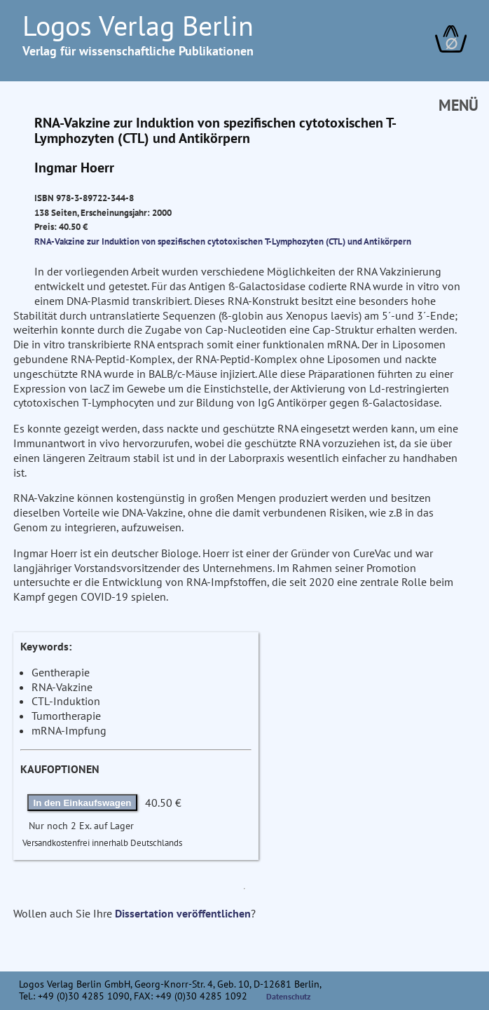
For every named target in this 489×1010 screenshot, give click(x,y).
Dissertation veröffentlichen (183, 913)
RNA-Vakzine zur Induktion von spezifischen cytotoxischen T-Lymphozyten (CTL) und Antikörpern (222, 241)
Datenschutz (288, 996)
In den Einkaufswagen (83, 803)
